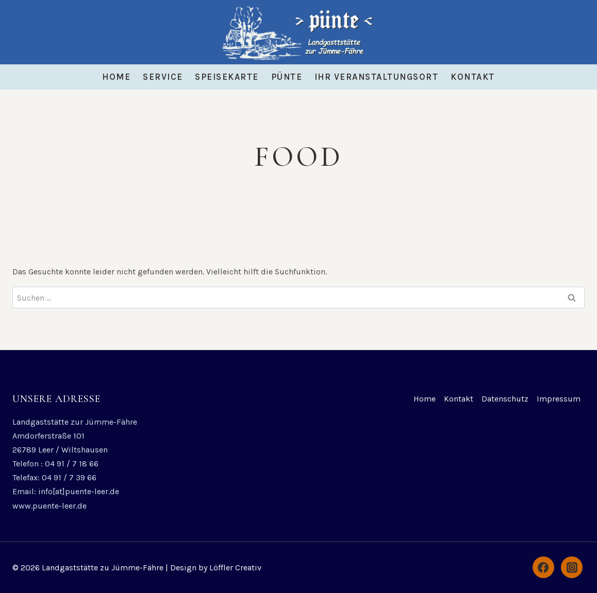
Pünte (287, 77)
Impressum (559, 399)
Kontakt (473, 77)
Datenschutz (505, 399)
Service (163, 77)
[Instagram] (572, 567)
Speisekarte (227, 77)
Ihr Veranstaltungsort (376, 77)
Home (116, 77)
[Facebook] (543, 567)
